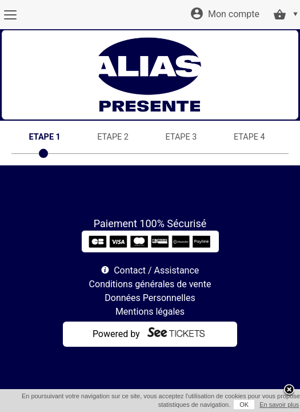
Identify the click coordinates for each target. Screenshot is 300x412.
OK (232, 404)
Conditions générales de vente (150, 284)
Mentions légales (150, 311)
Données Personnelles (150, 297)
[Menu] (10, 15)
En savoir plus (267, 404)
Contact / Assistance (156, 270)
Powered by (116, 333)
